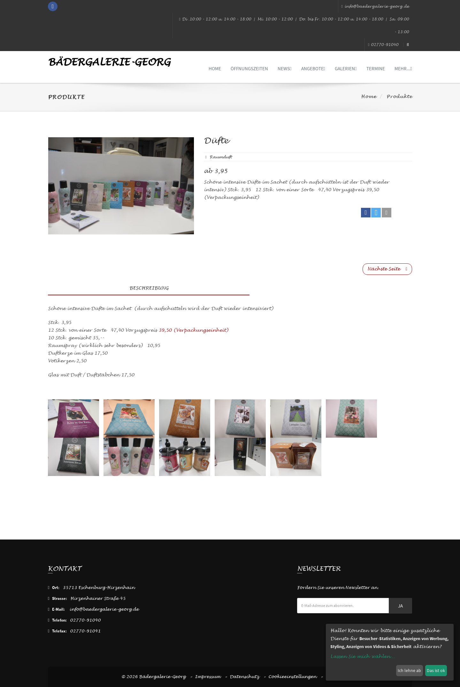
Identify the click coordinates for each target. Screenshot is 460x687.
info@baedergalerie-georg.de (375, 6)
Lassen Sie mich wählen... (362, 656)
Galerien (345, 68)
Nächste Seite (387, 269)
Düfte (216, 140)
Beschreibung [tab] (148, 288)
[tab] (330, 286)
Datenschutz (244, 676)
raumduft (221, 157)
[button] (366, 212)
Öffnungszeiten (249, 68)
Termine (375, 68)
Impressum (207, 676)
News (284, 68)
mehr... (403, 68)
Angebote (313, 68)
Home (215, 68)
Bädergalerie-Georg (109, 62)
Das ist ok (436, 670)
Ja (400, 606)
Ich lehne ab (409, 670)
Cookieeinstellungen (292, 676)
